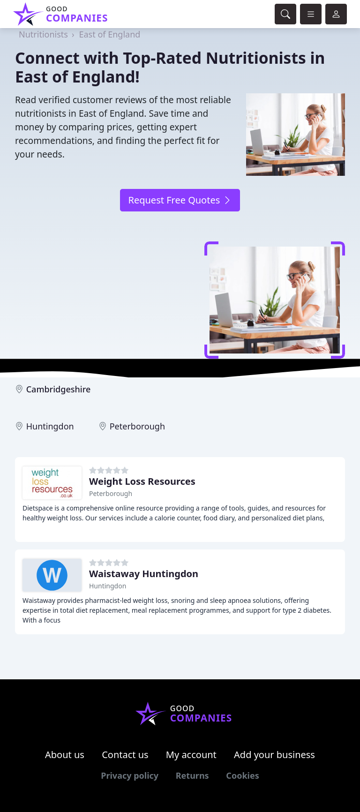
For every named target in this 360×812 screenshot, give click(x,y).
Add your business (274, 754)
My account (191, 754)
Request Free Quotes (180, 200)
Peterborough (137, 426)
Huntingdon (50, 426)
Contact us (125, 754)
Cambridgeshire (58, 389)
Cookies (242, 775)
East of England (110, 34)
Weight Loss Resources (142, 481)
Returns (192, 775)
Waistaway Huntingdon (143, 573)
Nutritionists (43, 34)
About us (64, 754)
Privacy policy (129, 775)
